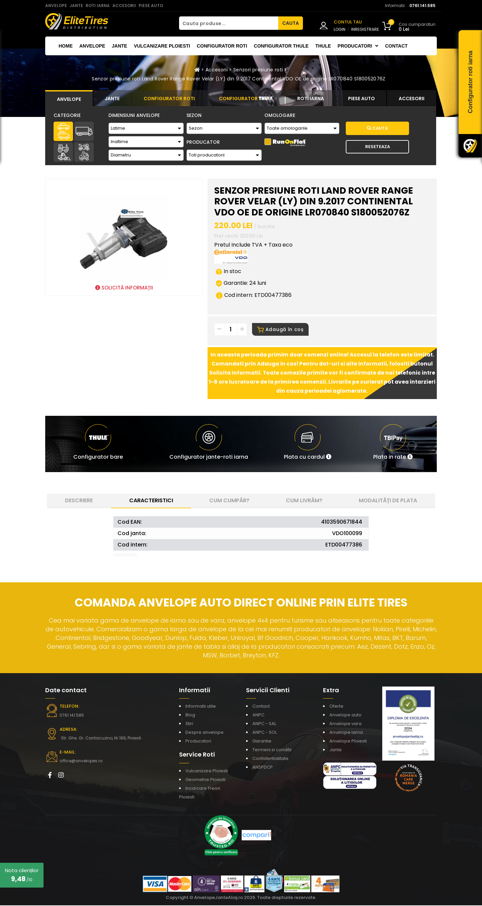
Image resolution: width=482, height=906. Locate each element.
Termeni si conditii (272, 750)
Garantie (261, 741)
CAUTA (290, 23)
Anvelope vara (345, 724)
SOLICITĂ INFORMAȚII (124, 287)
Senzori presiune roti (258, 69)
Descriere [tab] (79, 501)
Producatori (198, 741)
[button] (307, 444)
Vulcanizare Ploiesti (162, 46)
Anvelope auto (345, 715)
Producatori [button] (358, 46)
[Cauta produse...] (228, 23)
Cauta (377, 128)
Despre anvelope (204, 733)
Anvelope (92, 46)
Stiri (189, 724)
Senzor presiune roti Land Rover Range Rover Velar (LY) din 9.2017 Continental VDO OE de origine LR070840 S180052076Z (239, 78)
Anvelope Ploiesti (348, 741)
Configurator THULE (281, 46)
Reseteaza (377, 146)
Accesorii (217, 69)
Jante (119, 46)
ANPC (258, 715)
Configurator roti (222, 46)
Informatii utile (200, 707)
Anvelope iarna (346, 733)
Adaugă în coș (280, 330)
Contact (396, 46)
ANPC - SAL (264, 724)
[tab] (69, 98)
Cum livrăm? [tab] (304, 501)
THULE (323, 46)
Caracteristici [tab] (151, 501)
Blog (190, 715)
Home (66, 46)
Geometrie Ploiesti (205, 780)
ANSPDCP (262, 768)
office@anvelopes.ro (80, 761)
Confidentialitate (270, 759)
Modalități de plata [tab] (388, 501)
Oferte (336, 707)
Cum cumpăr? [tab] (229, 501)
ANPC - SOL (264, 733)
